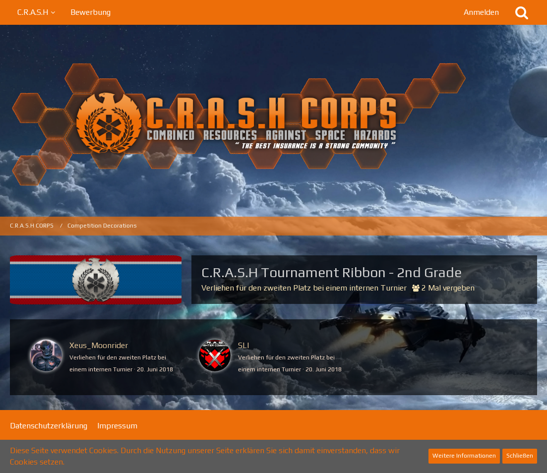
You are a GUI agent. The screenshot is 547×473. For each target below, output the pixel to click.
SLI (243, 345)
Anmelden (481, 12)
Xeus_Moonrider (98, 345)
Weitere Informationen (464, 455)
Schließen (519, 455)
